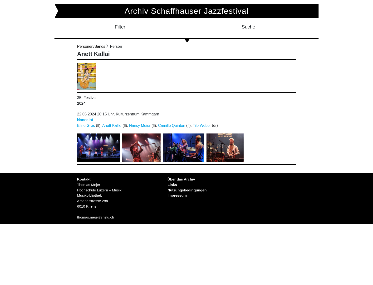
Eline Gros (86, 126)
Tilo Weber (202, 126)
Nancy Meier (140, 126)
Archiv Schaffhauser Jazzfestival (187, 10)
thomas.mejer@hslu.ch (95, 217)
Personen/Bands (91, 46)
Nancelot (85, 120)
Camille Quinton (171, 126)
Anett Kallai (112, 126)
